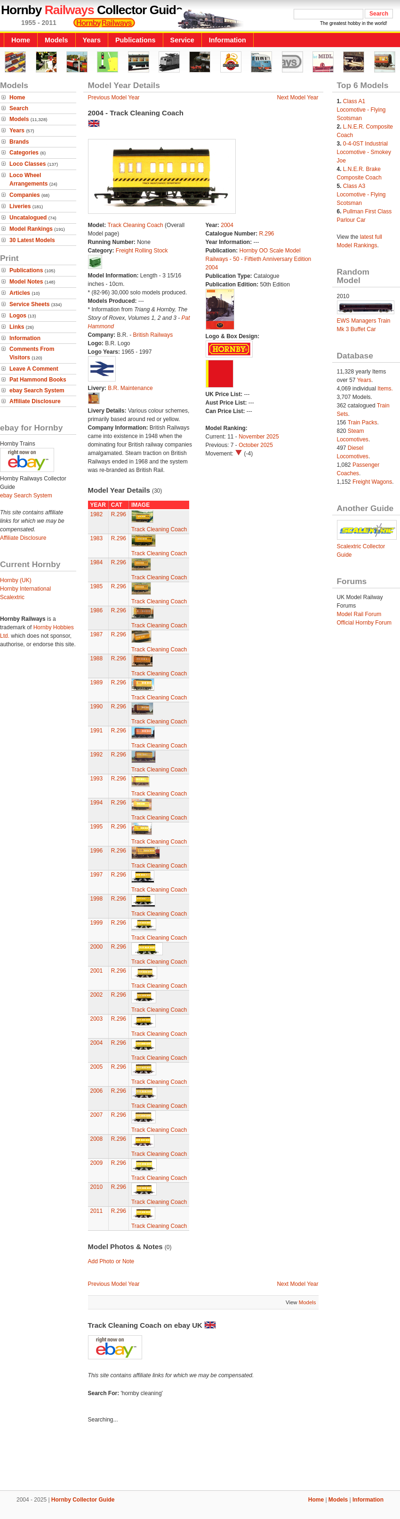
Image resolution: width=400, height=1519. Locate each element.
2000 (96, 946)
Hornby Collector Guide (83, 1499)
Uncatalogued (28, 217)
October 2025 (256, 445)
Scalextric (12, 597)
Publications (135, 40)
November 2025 (259, 436)
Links (16, 327)
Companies (24, 195)
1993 (96, 778)
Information (227, 40)
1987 (96, 634)
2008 (96, 1139)
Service (182, 40)
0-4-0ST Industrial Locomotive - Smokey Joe (364, 152)
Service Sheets (29, 304)
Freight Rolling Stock (142, 250)
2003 (96, 1018)
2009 (96, 1163)
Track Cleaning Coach (135, 225)
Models (56, 40)
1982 (96, 514)
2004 (227, 225)
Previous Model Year (114, 97)
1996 (96, 850)
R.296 (266, 233)
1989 (96, 682)
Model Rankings (31, 229)
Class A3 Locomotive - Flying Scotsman (361, 194)
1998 (96, 898)
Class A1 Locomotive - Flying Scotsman (361, 110)
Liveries (20, 206)
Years (92, 40)
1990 (96, 706)
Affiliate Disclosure (35, 401)
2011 (96, 1211)
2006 (96, 1091)
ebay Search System (36, 390)
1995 (96, 826)
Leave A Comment (33, 369)
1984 (96, 562)
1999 (96, 922)
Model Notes (26, 281)
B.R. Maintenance (130, 388)
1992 (96, 754)
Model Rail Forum (359, 614)
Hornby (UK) (16, 580)
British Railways (153, 335)
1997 (96, 874)
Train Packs (362, 422)
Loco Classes (27, 164)
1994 (96, 802)
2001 (96, 970)
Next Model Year (297, 97)
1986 (96, 610)
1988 (96, 658)
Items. (385, 388)
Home (20, 40)
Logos (17, 315)
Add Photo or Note (111, 1261)
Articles (19, 293)
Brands (19, 141)
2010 (96, 1187)
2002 (96, 994)
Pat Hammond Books (37, 379)
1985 (96, 586)
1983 (96, 538)
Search (18, 108)
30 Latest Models (32, 240)
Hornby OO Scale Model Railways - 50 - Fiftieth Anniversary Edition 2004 (259, 259)
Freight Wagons (372, 482)
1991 (96, 730)
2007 (96, 1115)
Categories (24, 152)
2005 (96, 1067)
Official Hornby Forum (364, 622)
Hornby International (25, 588)
